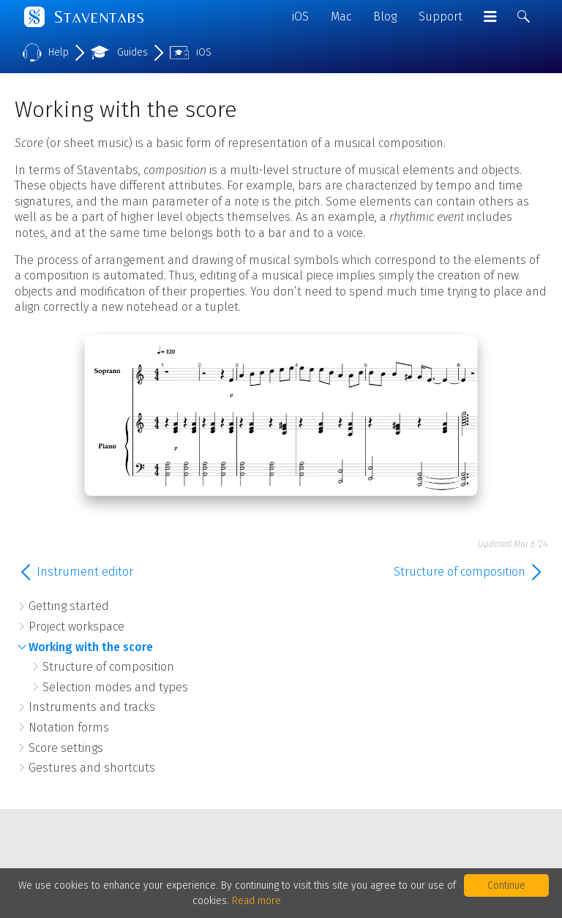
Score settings (66, 748)
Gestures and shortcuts (92, 768)
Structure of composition (108, 667)
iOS (300, 16)
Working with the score (91, 647)
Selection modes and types (115, 687)
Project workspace (76, 626)
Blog (385, 16)
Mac (341, 16)
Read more (256, 901)
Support (440, 16)
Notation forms (69, 727)
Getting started (69, 606)
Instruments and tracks (92, 707)
